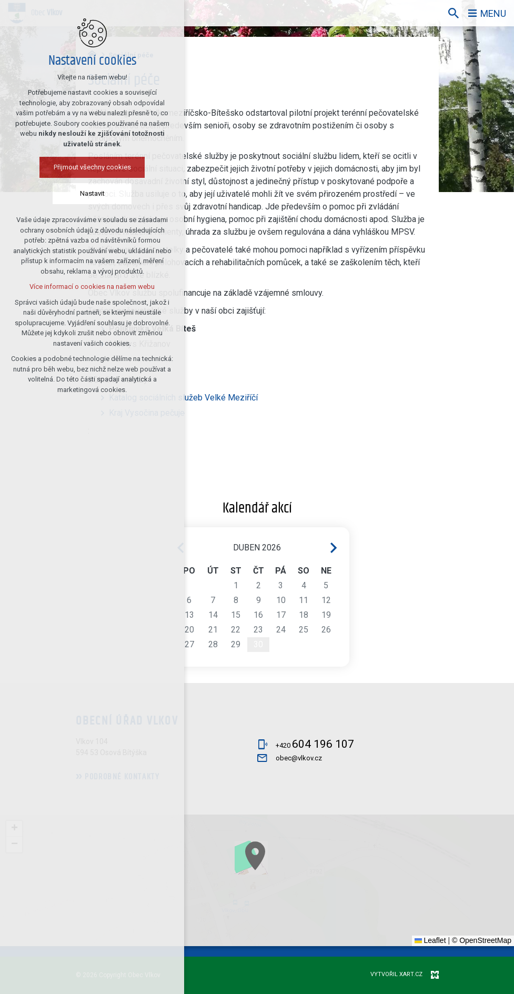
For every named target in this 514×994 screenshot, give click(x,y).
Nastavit (91, 193)
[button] (388, 942)
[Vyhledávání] (453, 13)
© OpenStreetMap (481, 940)
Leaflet (430, 940)
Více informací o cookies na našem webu (91, 286)
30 (258, 644)
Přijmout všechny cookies (91, 167)
